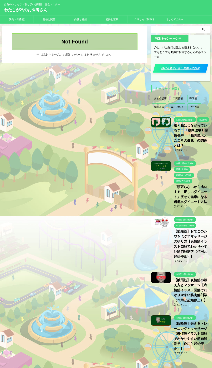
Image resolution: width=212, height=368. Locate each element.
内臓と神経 (80, 19)
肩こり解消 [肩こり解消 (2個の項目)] (176, 106)
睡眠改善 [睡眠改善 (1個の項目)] (159, 106)
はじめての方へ (175, 19)
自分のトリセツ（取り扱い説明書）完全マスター (106, 349)
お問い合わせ (120, 342)
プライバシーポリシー (96, 342)
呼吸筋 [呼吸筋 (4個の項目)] (193, 98)
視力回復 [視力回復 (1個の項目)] (194, 106)
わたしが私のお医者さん (25, 10)
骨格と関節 (49, 19)
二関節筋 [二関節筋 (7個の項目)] (178, 98)
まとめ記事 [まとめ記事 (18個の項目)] (160, 98)
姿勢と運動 (112, 19)
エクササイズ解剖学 (143, 19)
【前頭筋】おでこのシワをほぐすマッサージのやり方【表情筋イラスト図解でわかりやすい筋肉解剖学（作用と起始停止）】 (191, 230)
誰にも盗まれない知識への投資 (180, 68)
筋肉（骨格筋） (18, 19)
